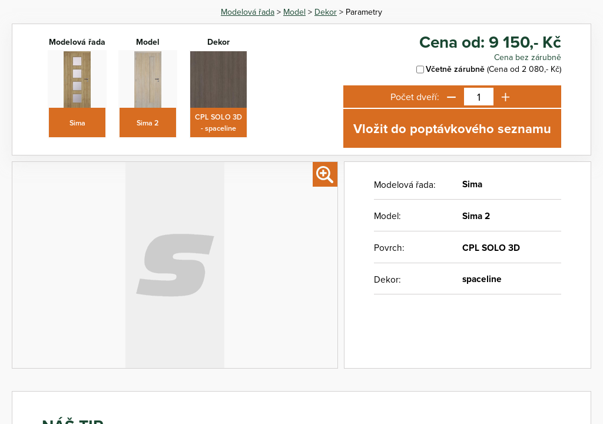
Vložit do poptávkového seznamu (452, 128)
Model (294, 12)
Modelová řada (247, 12)
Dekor (325, 12)
